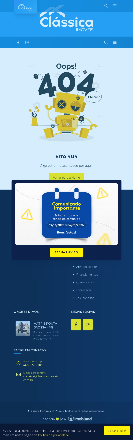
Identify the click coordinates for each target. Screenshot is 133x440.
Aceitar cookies (117, 431)
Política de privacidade (53, 435)
